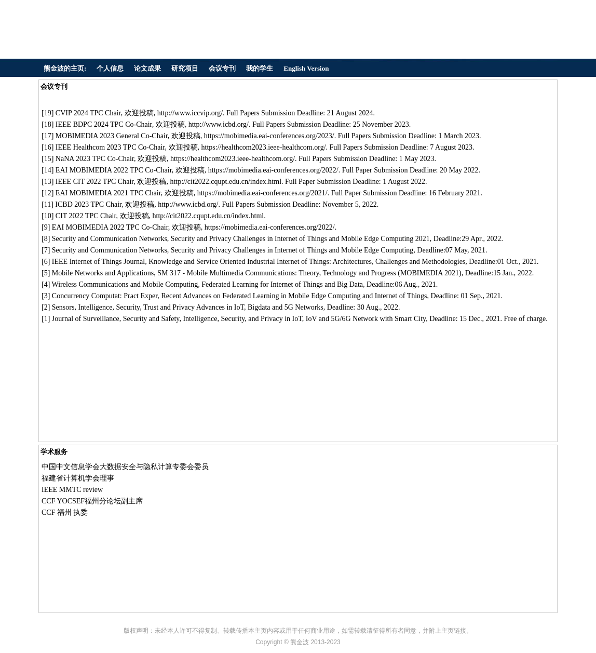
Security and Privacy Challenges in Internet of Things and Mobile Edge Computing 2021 (300, 239)
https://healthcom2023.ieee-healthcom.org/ (263, 147)
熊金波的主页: (65, 68)
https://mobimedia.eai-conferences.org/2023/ (269, 136)
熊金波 (299, 642)
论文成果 (147, 68)
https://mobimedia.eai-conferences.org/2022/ (273, 170)
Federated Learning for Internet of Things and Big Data (282, 284)
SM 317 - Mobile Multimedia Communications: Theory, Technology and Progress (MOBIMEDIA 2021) (309, 273)
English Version (306, 68)
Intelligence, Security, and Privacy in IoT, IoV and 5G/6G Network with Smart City (304, 319)
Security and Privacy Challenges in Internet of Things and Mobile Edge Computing (292, 250)
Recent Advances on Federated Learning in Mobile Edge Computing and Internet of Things (294, 296)
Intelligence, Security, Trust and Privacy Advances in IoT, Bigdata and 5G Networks (200, 307)
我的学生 (259, 68)
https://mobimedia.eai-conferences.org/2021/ (262, 193)
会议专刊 (222, 68)
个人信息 (110, 68)
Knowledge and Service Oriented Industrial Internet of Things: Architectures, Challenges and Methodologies (306, 261)
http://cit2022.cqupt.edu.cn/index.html (225, 181)
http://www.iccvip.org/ (190, 113)
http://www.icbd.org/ (218, 124)
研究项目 (184, 68)
